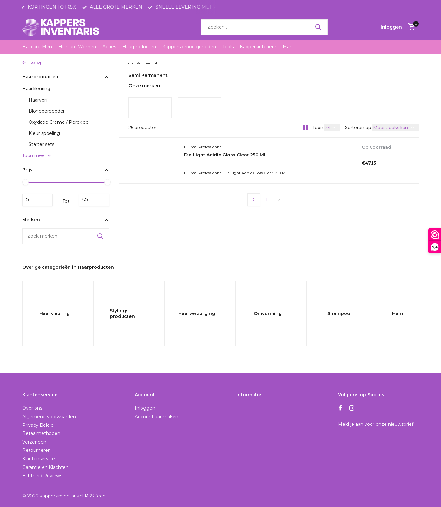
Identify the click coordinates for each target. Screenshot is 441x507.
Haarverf (38, 100)
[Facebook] (340, 408)
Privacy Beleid (38, 425)
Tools (228, 46)
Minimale (37, 200)
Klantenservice (38, 459)
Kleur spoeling (44, 133)
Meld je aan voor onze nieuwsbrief (375, 424)
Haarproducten (139, 46)
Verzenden (34, 442)
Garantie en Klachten (45, 467)
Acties (109, 46)
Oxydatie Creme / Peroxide (59, 122)
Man (288, 46)
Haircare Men (37, 46)
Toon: (318, 127)
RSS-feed (95, 496)
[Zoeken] (264, 27)
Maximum (94, 200)
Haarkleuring (110, 63)
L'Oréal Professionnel (203, 146)
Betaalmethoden (41, 433)
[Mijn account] (391, 27)
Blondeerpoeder (47, 111)
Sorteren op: (358, 127)
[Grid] (305, 127)
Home (52, 63)
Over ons (32, 408)
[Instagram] (351, 408)
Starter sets (41, 144)
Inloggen (145, 408)
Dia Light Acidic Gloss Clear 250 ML (225, 155)
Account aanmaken (156, 416)
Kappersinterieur (258, 46)
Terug (31, 63)
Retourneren (36, 450)
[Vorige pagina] (253, 199)
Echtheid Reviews (42, 475)
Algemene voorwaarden (49, 416)
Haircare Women (77, 46)
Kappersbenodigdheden (189, 46)
